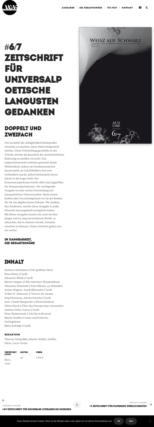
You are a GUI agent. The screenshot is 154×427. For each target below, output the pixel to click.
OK (118, 421)
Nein (131, 421)
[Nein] (150, 421)
